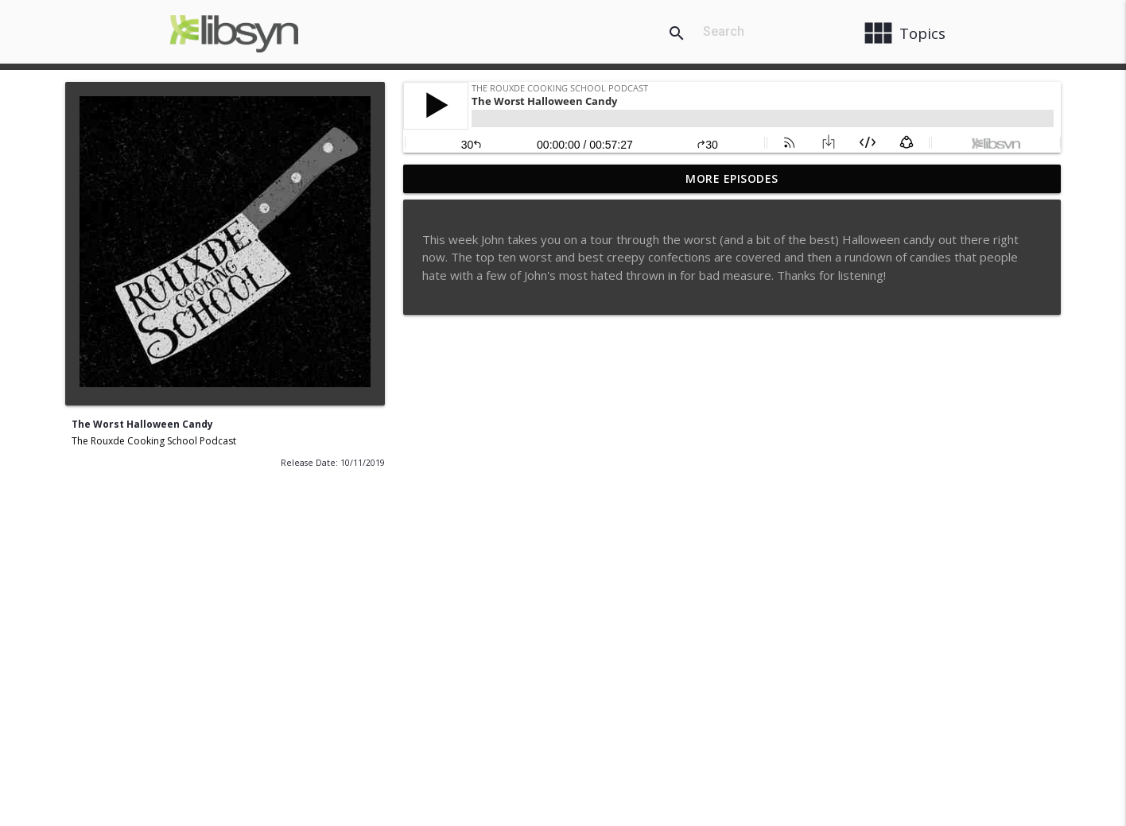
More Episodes (731, 178)
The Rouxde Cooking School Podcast (154, 441)
